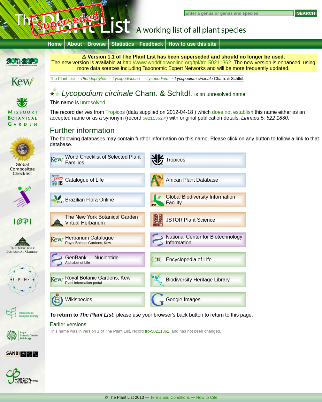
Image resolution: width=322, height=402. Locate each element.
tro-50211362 (157, 331)
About (74, 44)
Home (55, 44)
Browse (97, 44)
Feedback (151, 44)
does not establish (232, 112)
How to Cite (206, 397)
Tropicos (115, 112)
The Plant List (62, 78)
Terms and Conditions (170, 397)
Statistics (122, 44)
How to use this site (192, 44)
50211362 (153, 118)
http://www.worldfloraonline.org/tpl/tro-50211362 (177, 62)
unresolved (218, 94)
